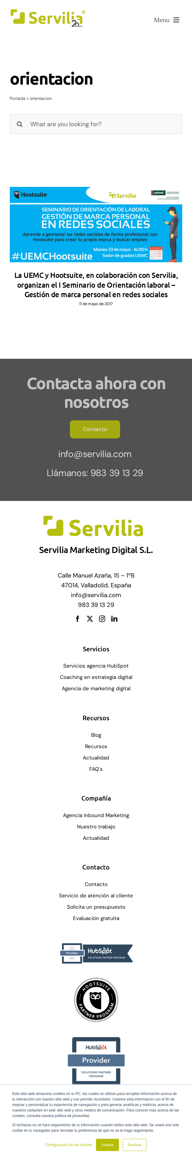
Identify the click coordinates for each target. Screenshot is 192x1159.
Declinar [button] (134, 1145)
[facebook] (78, 619)
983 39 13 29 (114, 473)
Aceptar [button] (107, 1145)
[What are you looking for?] (96, 124)
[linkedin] (114, 619)
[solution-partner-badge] (96, 980)
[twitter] (90, 619)
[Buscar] (20, 124)
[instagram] (102, 619)
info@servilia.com (93, 454)
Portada (17, 98)
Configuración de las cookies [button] (69, 1145)
